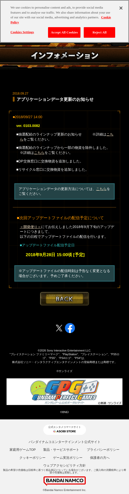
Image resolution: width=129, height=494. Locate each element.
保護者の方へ (100, 458)
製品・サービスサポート (61, 450)
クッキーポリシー (32, 458)
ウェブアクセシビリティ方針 (64, 465)
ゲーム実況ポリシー (67, 458)
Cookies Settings (22, 29)
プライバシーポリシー (103, 450)
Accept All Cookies (64, 29)
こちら (39, 153)
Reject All (100, 29)
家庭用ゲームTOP (23, 450)
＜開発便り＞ (30, 227)
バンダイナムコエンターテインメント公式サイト (65, 442)
